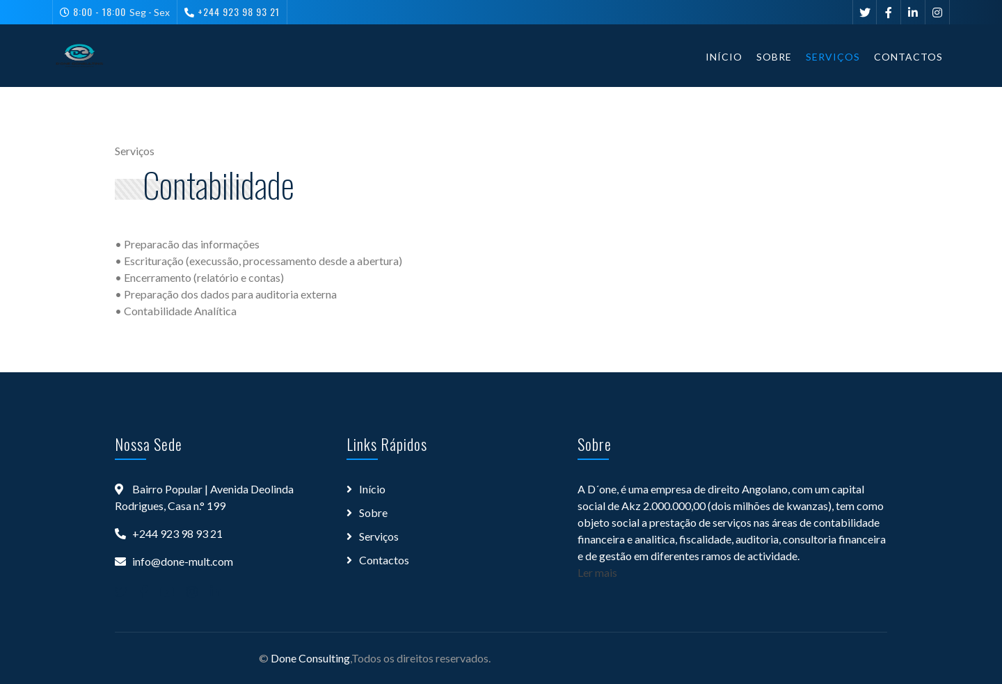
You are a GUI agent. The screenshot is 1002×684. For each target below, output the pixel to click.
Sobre (774, 57)
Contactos (908, 57)
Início (724, 57)
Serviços (833, 57)
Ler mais (597, 572)
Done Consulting (310, 658)
